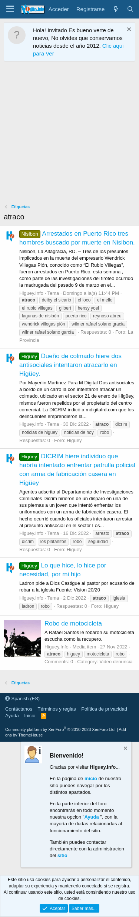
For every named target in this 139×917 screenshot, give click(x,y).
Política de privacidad (104, 709)
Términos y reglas (57, 709)
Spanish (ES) (22, 698)
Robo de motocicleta (73, 623)
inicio (91, 778)
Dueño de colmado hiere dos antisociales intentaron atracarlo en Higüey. (70, 365)
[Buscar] (130, 9)
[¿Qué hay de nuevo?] (115, 9)
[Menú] (10, 9)
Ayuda (12, 715)
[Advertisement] (69, 134)
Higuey (74, 440)
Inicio (29, 715)
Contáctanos (18, 709)
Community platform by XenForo (60, 729)
